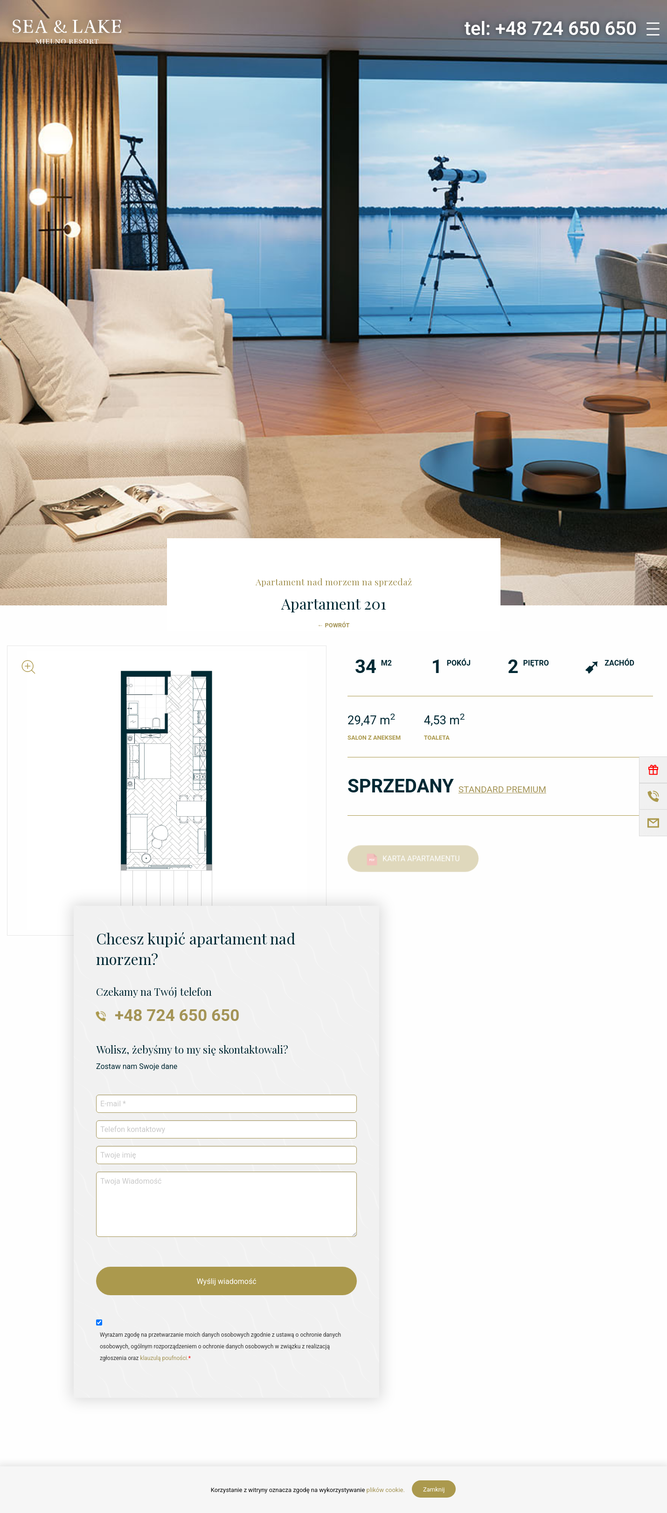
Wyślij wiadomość (226, 1281)
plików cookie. (386, 1489)
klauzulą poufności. (164, 1358)
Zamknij (434, 1489)
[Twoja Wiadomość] (226, 1204)
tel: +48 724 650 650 (551, 29)
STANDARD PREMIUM (502, 789)
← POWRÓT (334, 625)
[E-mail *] (226, 1104)
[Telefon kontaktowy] (226, 1129)
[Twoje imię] (226, 1155)
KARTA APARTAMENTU (413, 866)
